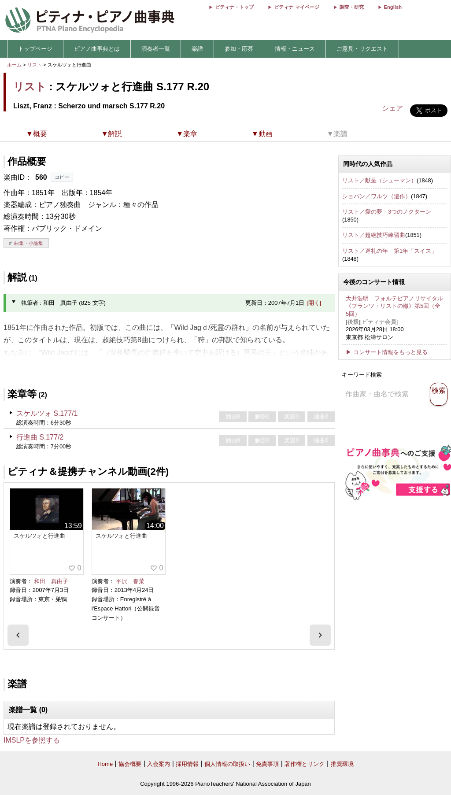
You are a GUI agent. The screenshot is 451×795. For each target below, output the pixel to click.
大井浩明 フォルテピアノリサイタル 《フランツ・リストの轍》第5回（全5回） (394, 306)
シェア (392, 108)
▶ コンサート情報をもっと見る (387, 352)
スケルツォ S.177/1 (47, 413)
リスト (34, 64)
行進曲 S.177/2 (40, 437)
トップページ (35, 48)
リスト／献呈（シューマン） (379, 180)
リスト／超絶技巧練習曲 (373, 235)
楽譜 (197, 48)
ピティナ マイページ (296, 7)
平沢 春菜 (130, 581)
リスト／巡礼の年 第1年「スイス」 (389, 251)
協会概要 (129, 764)
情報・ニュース (295, 48)
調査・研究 (352, 7)
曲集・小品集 (28, 243)
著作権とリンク (305, 764)
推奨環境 (342, 764)
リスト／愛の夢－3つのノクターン (386, 211)
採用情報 (187, 764)
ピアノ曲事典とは (97, 48)
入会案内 (158, 764)
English (393, 7)
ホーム (14, 64)
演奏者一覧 (155, 48)
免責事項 (267, 764)
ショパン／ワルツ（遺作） (376, 196)
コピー (62, 177)
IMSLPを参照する (32, 740)
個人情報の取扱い (227, 764)
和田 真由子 (51, 581)
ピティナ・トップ (234, 7)
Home (105, 764)
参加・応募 (239, 48)
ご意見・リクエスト (362, 48)
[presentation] (18, 635)
